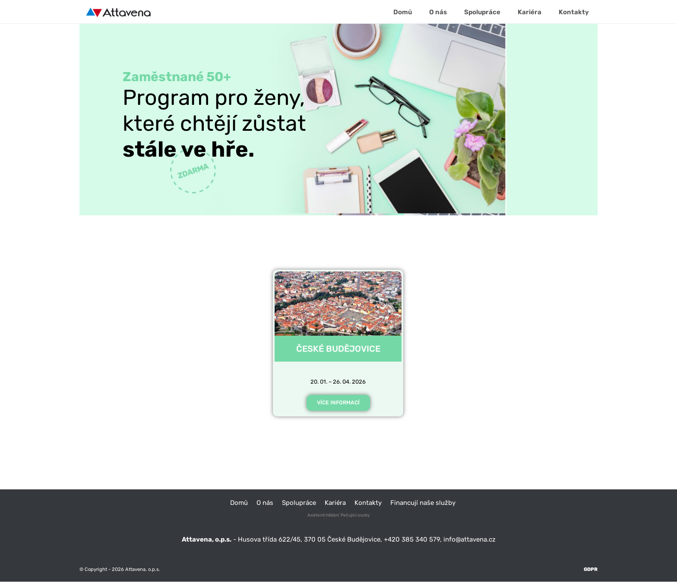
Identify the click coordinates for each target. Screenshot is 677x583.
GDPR (591, 570)
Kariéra (335, 503)
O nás (264, 503)
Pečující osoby (355, 516)
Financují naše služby (423, 503)
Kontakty (368, 503)
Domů (239, 503)
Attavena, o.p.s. (142, 570)
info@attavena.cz (469, 540)
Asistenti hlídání (323, 516)
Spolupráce (299, 503)
